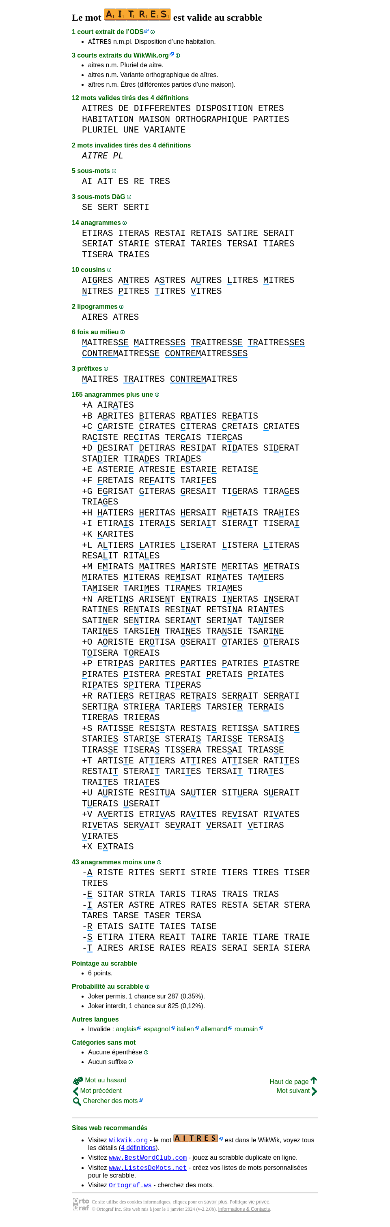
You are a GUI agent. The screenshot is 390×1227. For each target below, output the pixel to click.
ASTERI (115, 471)
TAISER (100, 589)
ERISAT (115, 492)
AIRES (97, 281)
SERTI (136, 208)
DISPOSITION (224, 109)
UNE (131, 131)
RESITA (157, 729)
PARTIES (271, 120)
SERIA (266, 949)
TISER (297, 874)
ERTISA (157, 643)
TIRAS (204, 895)
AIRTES (115, 406)
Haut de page (293, 1083)
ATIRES (198, 762)
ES (123, 182)
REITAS (141, 439)
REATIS (240, 417)
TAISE (204, 928)
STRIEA (141, 708)
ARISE (142, 949)
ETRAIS (281, 568)
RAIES (172, 949)
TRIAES (183, 460)
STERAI (170, 245)
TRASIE (224, 632)
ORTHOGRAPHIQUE (211, 120)
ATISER (240, 762)
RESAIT (198, 492)
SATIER (100, 622)
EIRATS (115, 568)
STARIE (133, 245)
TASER (157, 917)
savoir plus (215, 1207)
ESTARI (198, 471)
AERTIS (115, 815)
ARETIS (115, 600)
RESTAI (170, 234)
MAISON (154, 120)
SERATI (281, 697)
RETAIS (206, 234)
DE (123, 109)
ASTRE (142, 906)
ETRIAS (115, 665)
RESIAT (198, 449)
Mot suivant (297, 1091)
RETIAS (157, 697)
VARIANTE (164, 131)
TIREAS (100, 719)
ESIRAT (115, 449)
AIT (105, 182)
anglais (126, 1030)
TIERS (235, 874)
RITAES (141, 557)
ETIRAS (97, 234)
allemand (214, 1030)
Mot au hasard (100, 1081)
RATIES (198, 417)
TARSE (126, 917)
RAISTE (100, 439)
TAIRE (204, 938)
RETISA (240, 729)
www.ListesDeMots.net (148, 1171)
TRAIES (133, 256)
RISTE (110, 874)
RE (139, 182)
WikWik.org (151, 56)
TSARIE (266, 632)
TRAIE (297, 938)
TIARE (266, 938)
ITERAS (133, 234)
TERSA (188, 917)
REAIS (204, 949)
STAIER (100, 460)
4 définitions (138, 1149)
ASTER (110, 906)
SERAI (235, 949)
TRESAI (224, 751)
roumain (246, 1030)
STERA (297, 906)
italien (185, 1030)
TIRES (266, 874)
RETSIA (224, 611)
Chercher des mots (105, 1102)
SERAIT (279, 234)
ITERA (142, 938)
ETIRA (110, 938)
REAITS (157, 481)
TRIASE (266, 751)
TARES (95, 917)
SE (87, 208)
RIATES (281, 428)
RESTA (235, 906)
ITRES (242, 281)
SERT (107, 208)
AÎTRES (100, 42)
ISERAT (198, 546)
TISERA (97, 256)
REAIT (172, 938)
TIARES (279, 245)
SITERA (141, 686)
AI (87, 182)
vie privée (258, 1207)
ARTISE (115, 762)
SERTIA (100, 708)
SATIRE (242, 234)
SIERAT (281, 449)
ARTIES (198, 665)
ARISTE (115, 428)
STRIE (204, 874)
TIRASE (100, 751)
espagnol (157, 1030)
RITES (142, 874)
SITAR (110, 895)
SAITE (142, 928)
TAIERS (266, 578)
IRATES (157, 428)
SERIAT (97, 245)
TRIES (95, 884)
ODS (136, 31)
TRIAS (266, 895)
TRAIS (235, 895)
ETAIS (110, 928)
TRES (159, 182)
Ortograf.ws (130, 1189)
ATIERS (115, 514)
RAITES (198, 815)
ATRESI (157, 471)
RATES (204, 906)
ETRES (271, 109)
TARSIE (141, 632)
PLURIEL (100, 131)
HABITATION (108, 120)
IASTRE (281, 665)
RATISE (115, 729)
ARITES (115, 417)
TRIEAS (141, 719)
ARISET (157, 600)
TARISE (224, 740)
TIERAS (224, 439)
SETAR (266, 906)
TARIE (235, 938)
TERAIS (183, 439)
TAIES (172, 928)
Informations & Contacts (244, 1214)
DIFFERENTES (162, 109)
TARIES (206, 245)
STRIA (142, 895)
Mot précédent (97, 1091)
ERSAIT (198, 514)
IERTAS (240, 600)
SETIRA (141, 622)
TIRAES (141, 460)
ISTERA (240, 546)
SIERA (297, 949)
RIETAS (100, 826)
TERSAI (242, 245)
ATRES (133, 281)
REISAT (183, 578)
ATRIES (157, 546)
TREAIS (141, 654)
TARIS (172, 895)
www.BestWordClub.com (148, 1159)
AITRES (97, 109)
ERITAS (157, 514)
